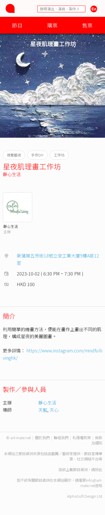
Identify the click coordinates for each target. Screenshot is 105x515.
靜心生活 (12, 174)
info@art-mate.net (91, 482)
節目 (17, 25)
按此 (98, 469)
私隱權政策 (82, 437)
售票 (87, 25)
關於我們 (42, 437)
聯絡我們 (61, 437)
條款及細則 (96, 440)
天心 (54, 409)
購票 (52, 25)
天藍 (42, 409)
